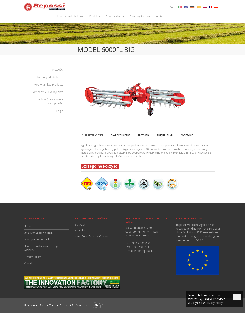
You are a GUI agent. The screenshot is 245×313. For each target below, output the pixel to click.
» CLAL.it (80, 225)
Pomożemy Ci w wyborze (47, 92)
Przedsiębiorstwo (140, 16)
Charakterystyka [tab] (92, 135)
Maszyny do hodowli (36, 239)
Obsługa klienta (115, 16)
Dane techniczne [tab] (120, 135)
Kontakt (160, 16)
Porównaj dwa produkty (48, 84)
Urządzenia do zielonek (38, 233)
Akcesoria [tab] (143, 135)
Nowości (57, 69)
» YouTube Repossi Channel (92, 236)
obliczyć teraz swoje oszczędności (50, 101)
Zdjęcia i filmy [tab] (165, 135)
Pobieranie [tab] (187, 135)
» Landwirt (81, 230)
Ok (237, 297)
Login (59, 111)
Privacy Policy (32, 256)
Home (28, 226)
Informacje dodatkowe (70, 16)
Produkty (94, 16)
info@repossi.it (143, 251)
